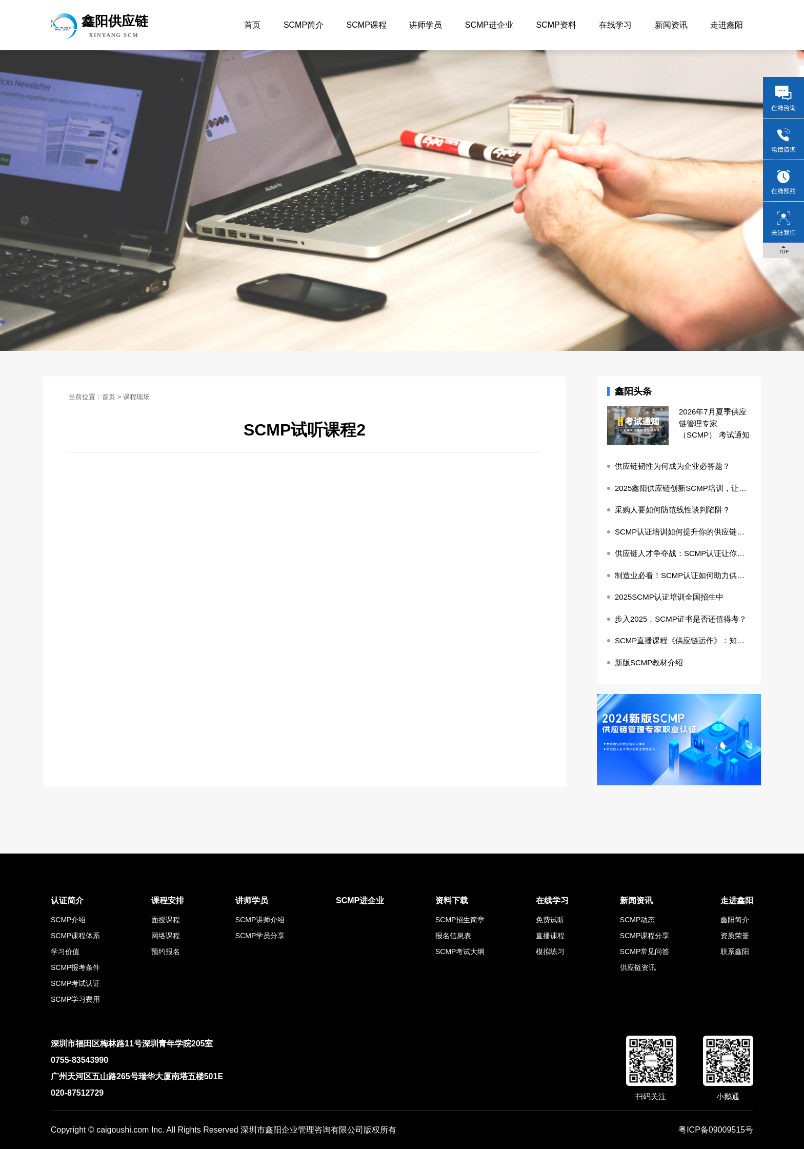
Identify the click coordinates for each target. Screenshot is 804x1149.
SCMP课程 (367, 25)
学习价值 (65, 951)
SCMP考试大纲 (460, 951)
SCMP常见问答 (644, 951)
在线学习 (615, 25)
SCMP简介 (304, 25)
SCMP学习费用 (75, 999)
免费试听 (550, 920)
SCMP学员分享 (260, 936)
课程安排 (167, 900)
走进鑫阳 (726, 25)
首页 (252, 25)
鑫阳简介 (734, 920)
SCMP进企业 (489, 25)
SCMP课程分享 (644, 936)
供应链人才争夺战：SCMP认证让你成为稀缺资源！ (683, 553)
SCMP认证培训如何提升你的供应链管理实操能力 (683, 531)
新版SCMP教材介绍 (649, 662)
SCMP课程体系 (75, 936)
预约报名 (165, 951)
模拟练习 (550, 951)
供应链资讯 (638, 967)
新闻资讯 (671, 25)
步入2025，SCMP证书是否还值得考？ (681, 619)
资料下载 (451, 900)
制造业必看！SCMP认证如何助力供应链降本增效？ (683, 575)
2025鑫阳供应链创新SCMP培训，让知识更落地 (683, 488)
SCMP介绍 (68, 920)
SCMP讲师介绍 (260, 920)
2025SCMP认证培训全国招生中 (669, 596)
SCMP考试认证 (75, 983)
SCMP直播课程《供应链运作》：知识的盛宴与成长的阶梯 (683, 640)
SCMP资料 (556, 25)
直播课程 (550, 936)
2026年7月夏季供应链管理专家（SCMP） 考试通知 (714, 423)
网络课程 (165, 936)
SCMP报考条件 (75, 967)
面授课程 (165, 920)
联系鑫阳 (734, 951)
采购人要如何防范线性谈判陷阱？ (672, 509)
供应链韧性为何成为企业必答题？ (672, 466)
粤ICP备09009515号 (715, 1129)
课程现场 (136, 397)
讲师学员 (425, 25)
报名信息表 (453, 936)
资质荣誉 (734, 936)
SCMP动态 (637, 920)
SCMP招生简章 (460, 920)
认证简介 (67, 900)
